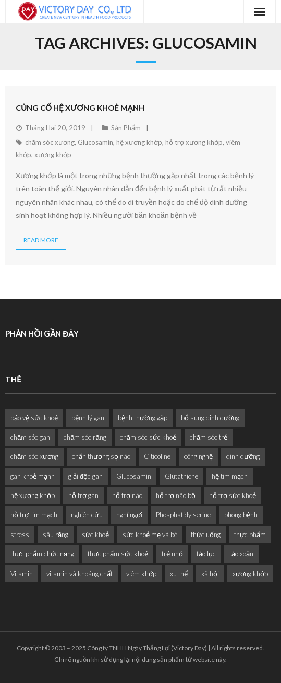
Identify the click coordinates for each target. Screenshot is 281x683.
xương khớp (52, 155)
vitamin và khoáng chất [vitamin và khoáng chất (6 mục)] (79, 573)
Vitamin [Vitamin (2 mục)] (21, 573)
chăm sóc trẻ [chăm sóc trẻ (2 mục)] (208, 437)
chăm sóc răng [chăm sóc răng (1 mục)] (85, 437)
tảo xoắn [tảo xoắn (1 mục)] (241, 554)
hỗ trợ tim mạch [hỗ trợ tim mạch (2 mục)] (33, 515)
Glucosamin (95, 142)
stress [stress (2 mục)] (19, 534)
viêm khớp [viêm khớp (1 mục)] (141, 573)
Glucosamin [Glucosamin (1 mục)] (133, 476)
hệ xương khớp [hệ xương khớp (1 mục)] (32, 495)
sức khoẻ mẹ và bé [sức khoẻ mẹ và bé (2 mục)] (150, 534)
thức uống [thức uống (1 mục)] (206, 534)
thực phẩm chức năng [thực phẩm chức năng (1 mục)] (42, 554)
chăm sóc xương (50, 142)
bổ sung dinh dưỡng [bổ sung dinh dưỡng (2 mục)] (210, 418)
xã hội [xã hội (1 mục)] (210, 573)
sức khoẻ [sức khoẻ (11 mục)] (95, 534)
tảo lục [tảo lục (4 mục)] (206, 554)
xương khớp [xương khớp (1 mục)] (250, 573)
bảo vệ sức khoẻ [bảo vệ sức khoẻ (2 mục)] (34, 418)
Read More (40, 240)
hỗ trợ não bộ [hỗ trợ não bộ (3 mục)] (176, 495)
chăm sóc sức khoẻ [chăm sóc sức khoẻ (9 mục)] (148, 437)
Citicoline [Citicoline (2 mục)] (157, 456)
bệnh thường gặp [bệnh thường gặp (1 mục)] (142, 418)
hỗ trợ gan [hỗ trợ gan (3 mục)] (83, 495)
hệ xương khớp (139, 142)
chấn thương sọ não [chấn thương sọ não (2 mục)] (101, 456)
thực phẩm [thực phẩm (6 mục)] (250, 534)
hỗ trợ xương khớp (194, 142)
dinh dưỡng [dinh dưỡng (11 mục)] (243, 456)
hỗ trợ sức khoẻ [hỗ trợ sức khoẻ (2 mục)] (232, 495)
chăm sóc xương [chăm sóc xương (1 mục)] (34, 456)
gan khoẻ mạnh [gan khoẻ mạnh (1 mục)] (32, 476)
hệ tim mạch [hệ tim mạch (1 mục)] (230, 476)
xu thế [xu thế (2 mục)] (179, 573)
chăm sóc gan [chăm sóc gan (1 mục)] (30, 437)
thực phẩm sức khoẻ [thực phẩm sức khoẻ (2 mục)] (118, 554)
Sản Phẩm (126, 127)
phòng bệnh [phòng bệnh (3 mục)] (241, 515)
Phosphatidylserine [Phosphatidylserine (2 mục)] (183, 515)
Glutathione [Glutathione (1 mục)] (181, 476)
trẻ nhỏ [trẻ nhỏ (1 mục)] (172, 554)
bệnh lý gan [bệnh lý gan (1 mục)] (87, 418)
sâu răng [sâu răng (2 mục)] (55, 534)
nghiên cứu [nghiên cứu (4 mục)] (87, 515)
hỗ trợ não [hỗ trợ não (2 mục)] (127, 495)
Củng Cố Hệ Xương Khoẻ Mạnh (80, 108)
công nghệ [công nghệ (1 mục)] (198, 456)
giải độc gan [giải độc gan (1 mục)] (85, 476)
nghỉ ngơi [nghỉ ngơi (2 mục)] (129, 515)
